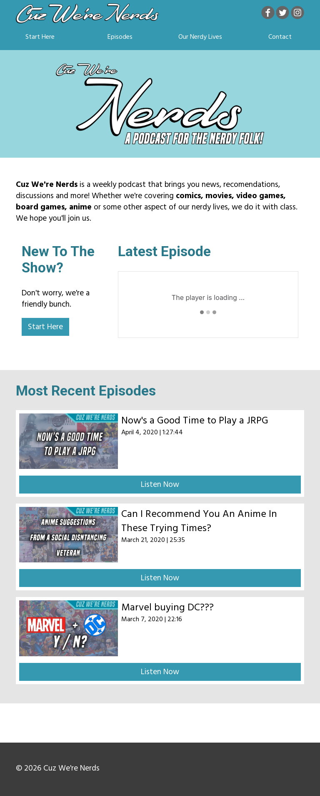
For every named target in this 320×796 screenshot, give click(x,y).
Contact (280, 36)
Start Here (40, 36)
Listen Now (160, 484)
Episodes (120, 36)
